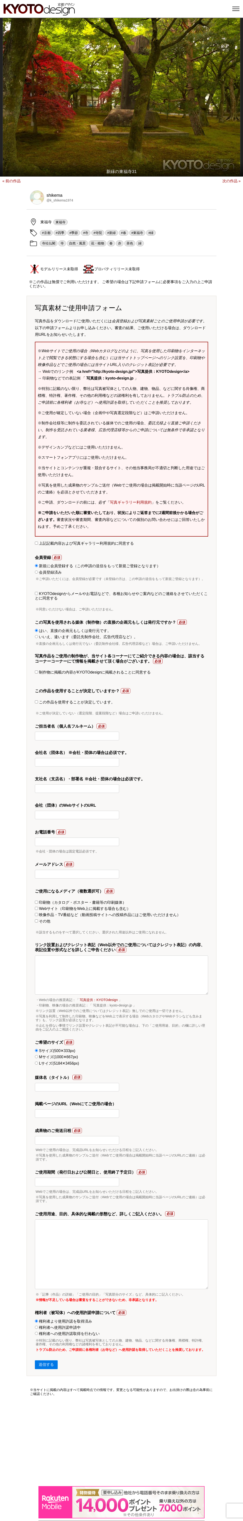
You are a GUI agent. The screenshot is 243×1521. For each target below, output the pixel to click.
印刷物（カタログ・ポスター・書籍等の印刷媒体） (80, 902)
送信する (46, 1364)
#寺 (85, 233)
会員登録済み (48, 572)
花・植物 (97, 243)
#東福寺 (137, 233)
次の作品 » (231, 181)
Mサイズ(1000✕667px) (56, 1057)
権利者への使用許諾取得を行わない (67, 1334)
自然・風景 (77, 243)
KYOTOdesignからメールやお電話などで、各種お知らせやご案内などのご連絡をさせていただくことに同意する (121, 596)
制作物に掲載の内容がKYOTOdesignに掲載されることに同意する (93, 672)
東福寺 (60, 222)
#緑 (151, 233)
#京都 (46, 233)
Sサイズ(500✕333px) (55, 1051)
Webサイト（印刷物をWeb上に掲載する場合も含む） (83, 909)
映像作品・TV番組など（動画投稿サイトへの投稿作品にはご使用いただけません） (108, 915)
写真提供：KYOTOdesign (99, 1000)
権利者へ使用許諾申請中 (58, 1327)
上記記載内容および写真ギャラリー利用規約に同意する (84, 543)
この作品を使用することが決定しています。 (75, 702)
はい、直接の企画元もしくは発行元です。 (73, 631)
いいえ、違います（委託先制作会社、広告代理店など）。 (86, 637)
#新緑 (111, 233)
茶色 (129, 243)
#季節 (74, 233)
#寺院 (97, 233)
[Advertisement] (121, 1441)
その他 (42, 921)
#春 (123, 233)
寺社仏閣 (48, 243)
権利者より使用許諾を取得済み (63, 1321)
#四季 (60, 233)
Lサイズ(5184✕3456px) (57, 1063)
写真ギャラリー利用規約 (131, 502)
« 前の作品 (11, 181)
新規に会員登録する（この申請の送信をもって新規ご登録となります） (97, 566)
